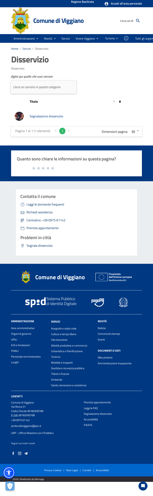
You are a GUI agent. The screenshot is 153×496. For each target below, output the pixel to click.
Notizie (102, 328)
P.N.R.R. (88, 425)
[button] (123, 4)
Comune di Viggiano (58, 20)
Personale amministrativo (26, 356)
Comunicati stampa (109, 334)
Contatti (17, 396)
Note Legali (72, 470)
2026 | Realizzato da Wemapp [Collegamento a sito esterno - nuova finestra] (28, 479)
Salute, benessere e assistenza (68, 385)
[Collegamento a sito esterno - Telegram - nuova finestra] (26, 453)
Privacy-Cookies (53, 470)
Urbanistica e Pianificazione (67, 351)
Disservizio (41, 48)
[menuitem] (108, 38)
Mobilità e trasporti (62, 362)
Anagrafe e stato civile (63, 328)
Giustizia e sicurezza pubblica (67, 368)
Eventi (101, 339)
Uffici (14, 339)
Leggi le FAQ (91, 408)
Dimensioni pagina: (115, 131)
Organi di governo (21, 334)
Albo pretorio (105, 357)
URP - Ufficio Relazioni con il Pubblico (32, 433)
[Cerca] (138, 21)
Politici (15, 351)
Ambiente (56, 380)
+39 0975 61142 (20, 420)
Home (14, 48)
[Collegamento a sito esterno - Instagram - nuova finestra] (19, 453)
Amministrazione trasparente (115, 363)
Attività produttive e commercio (69, 345)
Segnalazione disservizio (46, 116)
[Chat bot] (143, 486)
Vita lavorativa (59, 340)
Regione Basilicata (82, 2)
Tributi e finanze (60, 374)
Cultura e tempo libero (63, 334)
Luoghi (15, 362)
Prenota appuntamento (97, 402)
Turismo (55, 357)
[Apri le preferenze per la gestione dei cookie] (10, 486)
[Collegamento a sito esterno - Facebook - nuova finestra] (13, 453)
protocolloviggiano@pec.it (26, 426)
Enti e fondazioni (20, 345)
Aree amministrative (23, 328)
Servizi (27, 48)
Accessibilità (91, 419)
